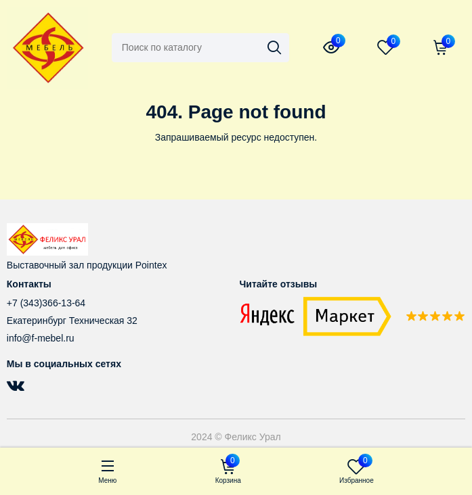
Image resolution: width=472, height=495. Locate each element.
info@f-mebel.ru (40, 338)
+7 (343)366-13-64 (46, 303)
